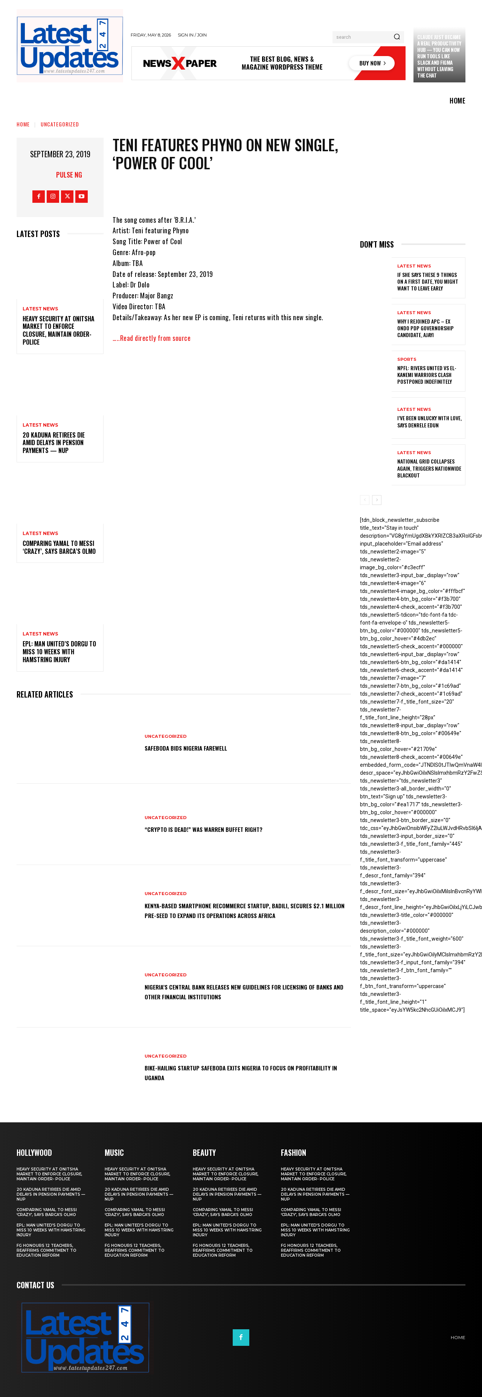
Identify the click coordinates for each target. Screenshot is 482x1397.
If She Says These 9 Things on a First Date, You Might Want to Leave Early (427, 281)
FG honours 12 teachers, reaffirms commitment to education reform (46, 1250)
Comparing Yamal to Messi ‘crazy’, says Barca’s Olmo (59, 547)
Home (23, 124)
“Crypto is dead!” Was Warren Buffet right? (218, 828)
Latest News (40, 309)
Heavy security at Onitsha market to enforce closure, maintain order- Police (59, 330)
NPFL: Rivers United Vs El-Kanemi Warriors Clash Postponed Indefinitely (426, 374)
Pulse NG (69, 174)
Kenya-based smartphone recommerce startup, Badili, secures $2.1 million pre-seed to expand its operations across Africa (236, 909)
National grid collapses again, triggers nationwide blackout (429, 468)
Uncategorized (60, 124)
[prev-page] (364, 500)
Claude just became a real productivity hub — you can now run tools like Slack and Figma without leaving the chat (439, 56)
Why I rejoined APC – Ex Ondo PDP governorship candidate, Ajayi (425, 328)
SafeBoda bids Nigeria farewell (197, 747)
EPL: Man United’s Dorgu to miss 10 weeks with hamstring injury (59, 651)
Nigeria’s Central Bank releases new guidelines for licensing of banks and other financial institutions (232, 991)
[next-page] (376, 500)
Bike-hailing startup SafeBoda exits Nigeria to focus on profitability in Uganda (239, 1072)
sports (406, 359)
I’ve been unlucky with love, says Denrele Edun (429, 421)
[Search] (397, 37)
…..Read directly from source (152, 338)
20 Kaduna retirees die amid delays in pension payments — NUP (54, 442)
